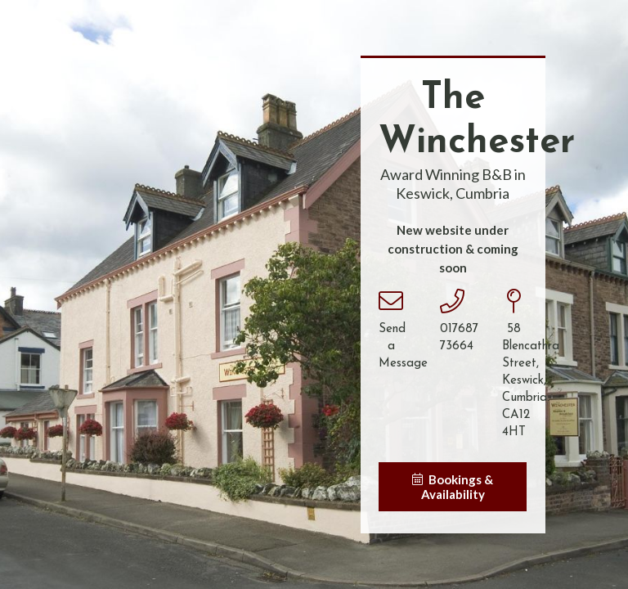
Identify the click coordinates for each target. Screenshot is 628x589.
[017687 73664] (452, 302)
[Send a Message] (391, 302)
